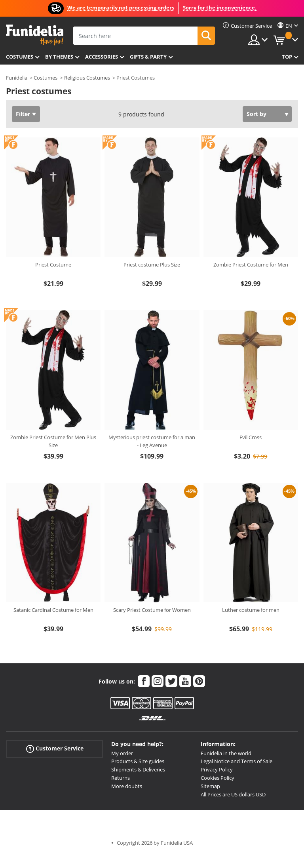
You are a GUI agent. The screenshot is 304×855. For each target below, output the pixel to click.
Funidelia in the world (226, 753)
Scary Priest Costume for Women (152, 609)
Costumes (19, 56)
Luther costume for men (250, 609)
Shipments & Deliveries (138, 769)
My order (122, 753)
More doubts (126, 786)
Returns (120, 777)
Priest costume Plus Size (152, 264)
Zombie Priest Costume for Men (250, 264)
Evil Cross (250, 437)
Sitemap (210, 786)
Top (287, 56)
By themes (59, 56)
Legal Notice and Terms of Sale (236, 761)
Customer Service (55, 748)
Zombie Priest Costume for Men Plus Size (53, 441)
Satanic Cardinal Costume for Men (53, 609)
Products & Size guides (137, 761)
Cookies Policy (217, 777)
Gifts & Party (148, 56)
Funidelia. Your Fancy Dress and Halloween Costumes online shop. (34, 35)
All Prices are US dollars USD (233, 794)
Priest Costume (53, 264)
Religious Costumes (87, 77)
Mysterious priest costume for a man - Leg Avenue (151, 441)
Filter (23, 114)
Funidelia (16, 77)
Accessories (101, 56)
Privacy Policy (217, 769)
